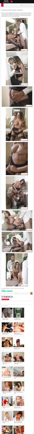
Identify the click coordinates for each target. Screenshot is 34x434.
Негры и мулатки (9, 291)
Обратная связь (4, 430)
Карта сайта (9, 430)
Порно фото (4, 291)
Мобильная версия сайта (15, 430)
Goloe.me (7, 1)
